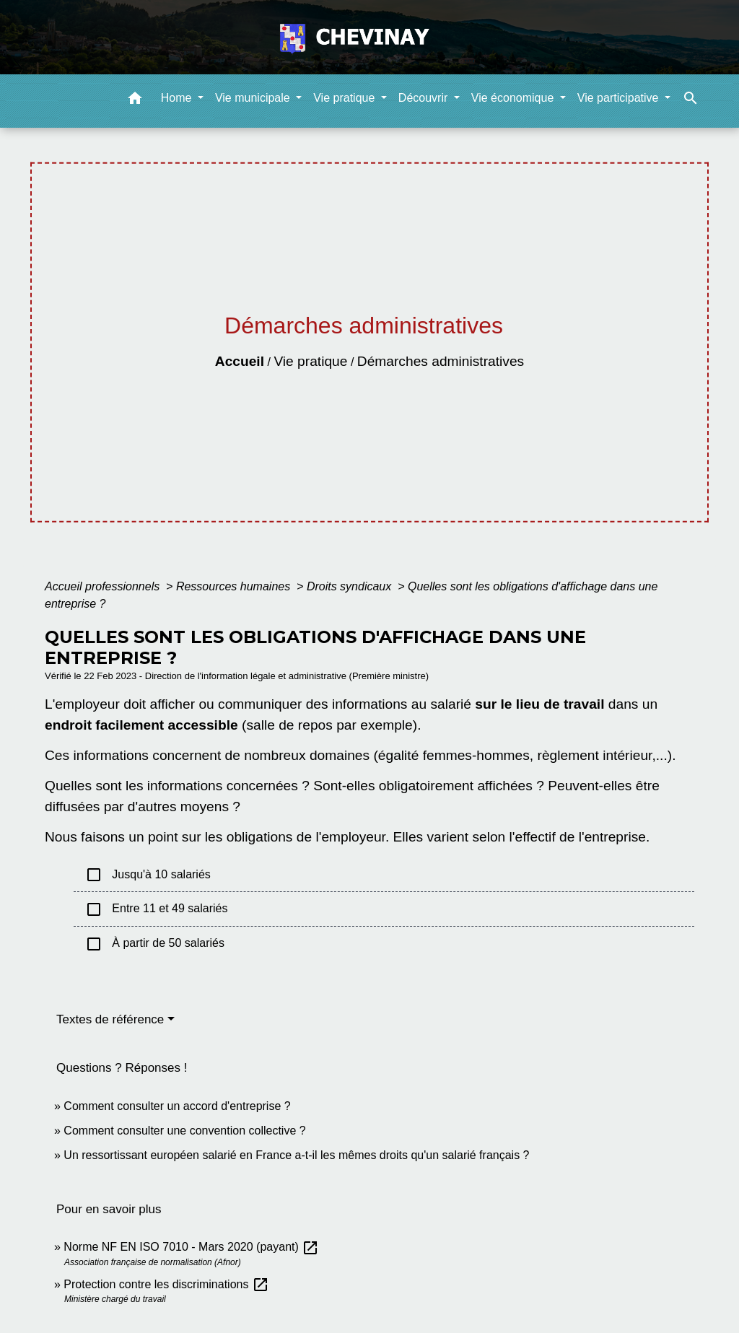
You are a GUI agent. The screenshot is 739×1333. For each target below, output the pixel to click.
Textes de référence (110, 1019)
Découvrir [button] (424, 98)
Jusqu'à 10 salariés (148, 874)
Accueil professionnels (104, 586)
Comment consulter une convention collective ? (184, 1130)
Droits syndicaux (351, 586)
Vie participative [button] (619, 98)
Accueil (239, 361)
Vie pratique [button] (345, 98)
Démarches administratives (440, 361)
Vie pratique (310, 361)
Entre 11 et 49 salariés (156, 909)
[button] (135, 101)
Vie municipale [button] (254, 98)
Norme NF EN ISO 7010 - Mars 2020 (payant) (191, 1247)
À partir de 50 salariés (154, 944)
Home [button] (178, 98)
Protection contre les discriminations (166, 1284)
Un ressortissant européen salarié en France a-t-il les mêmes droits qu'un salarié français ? (296, 1155)
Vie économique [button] (514, 98)
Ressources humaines (235, 586)
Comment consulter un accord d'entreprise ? (177, 1106)
